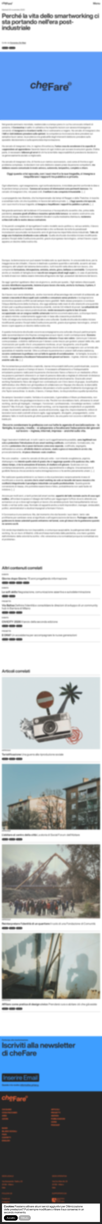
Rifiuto (24, 1217)
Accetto (11, 1217)
